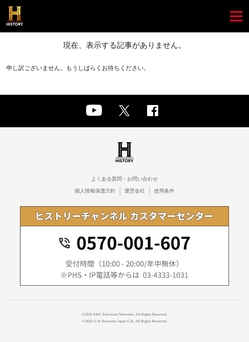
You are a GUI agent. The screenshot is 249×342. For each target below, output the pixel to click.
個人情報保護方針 (95, 191)
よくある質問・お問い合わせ (124, 179)
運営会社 (134, 191)
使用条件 (164, 191)
